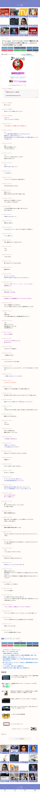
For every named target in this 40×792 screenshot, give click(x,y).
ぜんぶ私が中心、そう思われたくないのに (12, 649)
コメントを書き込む (20, 738)
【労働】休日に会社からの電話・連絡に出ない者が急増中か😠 (16, 667)
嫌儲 (3, 638)
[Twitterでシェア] (7, 48)
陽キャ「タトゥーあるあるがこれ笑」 (11, 651)
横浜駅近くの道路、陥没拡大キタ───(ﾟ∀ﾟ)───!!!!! (13, 657)
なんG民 (18, 638)
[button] (32, 50)
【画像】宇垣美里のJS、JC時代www (11, 653)
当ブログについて (20, 788)
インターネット (12, 638)
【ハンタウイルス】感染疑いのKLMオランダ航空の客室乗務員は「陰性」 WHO (19, 655)
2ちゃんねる (7, 638)
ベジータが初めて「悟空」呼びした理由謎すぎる (13, 666)
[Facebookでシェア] (20, 48)
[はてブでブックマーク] (32, 48)
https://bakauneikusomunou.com (13, 95)
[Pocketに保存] (7, 50)
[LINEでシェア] (20, 50)
